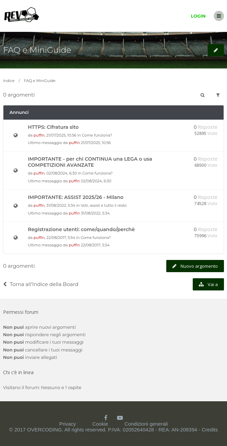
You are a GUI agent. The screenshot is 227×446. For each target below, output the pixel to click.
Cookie (100, 424)
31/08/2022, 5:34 (95, 213)
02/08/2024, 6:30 (96, 181)
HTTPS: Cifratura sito (53, 127)
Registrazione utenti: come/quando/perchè (81, 229)
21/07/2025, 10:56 (96, 142)
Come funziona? (97, 135)
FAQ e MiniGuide (37, 50)
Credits (210, 429)
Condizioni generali (146, 424)
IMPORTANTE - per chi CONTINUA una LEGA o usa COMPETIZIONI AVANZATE (90, 162)
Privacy (67, 424)
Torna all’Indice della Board (40, 284)
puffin (39, 135)
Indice (9, 80)
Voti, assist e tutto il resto (104, 205)
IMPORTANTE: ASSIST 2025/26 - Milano (76, 197)
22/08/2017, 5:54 (95, 245)
